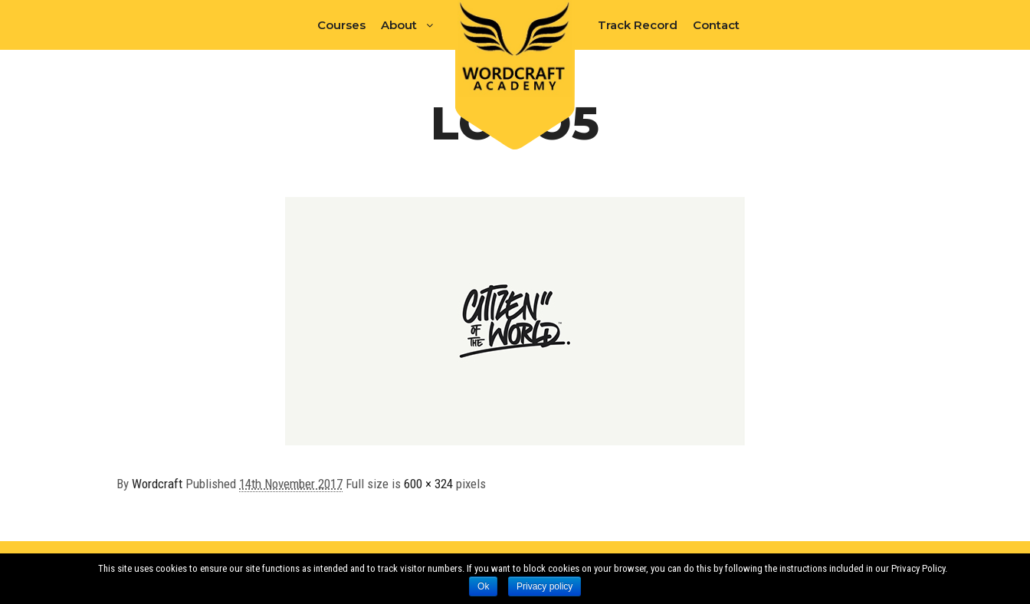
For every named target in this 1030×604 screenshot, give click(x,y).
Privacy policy (544, 586)
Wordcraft (157, 483)
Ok (483, 586)
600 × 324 (428, 483)
